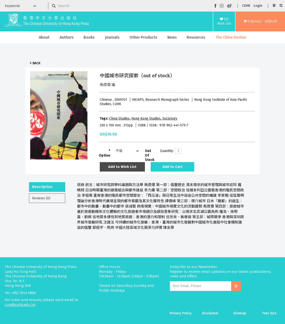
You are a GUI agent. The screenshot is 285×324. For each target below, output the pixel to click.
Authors (67, 37)
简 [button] (281, 6)
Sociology (169, 118)
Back (36, 63)
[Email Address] (200, 286)
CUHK (246, 6)
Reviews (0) (41, 198)
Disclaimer (210, 313)
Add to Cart (173, 167)
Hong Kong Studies (146, 118)
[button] (260, 21)
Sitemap (239, 313)
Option (104, 155)
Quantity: (165, 151)
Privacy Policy (181, 313)
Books (89, 37)
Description (42, 187)
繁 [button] (274, 6)
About (44, 37)
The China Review (230, 37)
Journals (112, 37)
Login (258, 6)
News (172, 37)
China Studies (119, 118)
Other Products (143, 37)
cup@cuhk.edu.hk (20, 304)
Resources (196, 37)
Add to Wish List (122, 167)
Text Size (269, 313)
